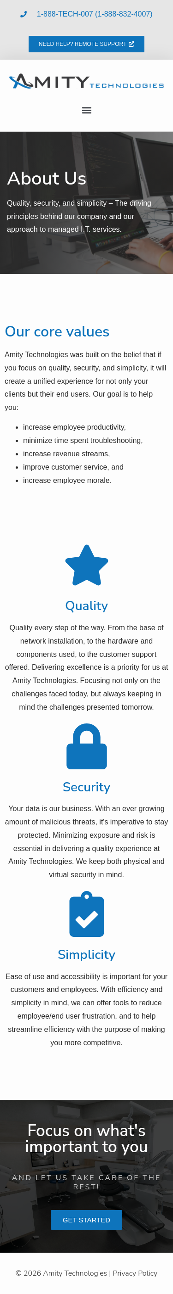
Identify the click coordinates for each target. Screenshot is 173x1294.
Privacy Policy (135, 1273)
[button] (86, 110)
